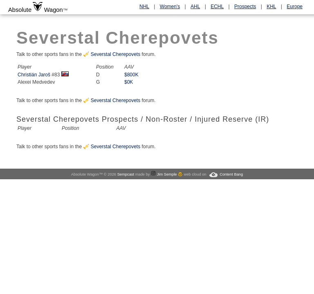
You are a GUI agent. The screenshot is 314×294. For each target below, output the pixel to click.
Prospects (245, 6)
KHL (271, 6)
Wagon (53, 10)
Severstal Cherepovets (115, 54)
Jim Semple (167, 174)
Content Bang (231, 174)
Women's (170, 6)
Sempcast (125, 174)
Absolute (19, 10)
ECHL (217, 6)
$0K (128, 82)
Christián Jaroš (34, 75)
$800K (131, 75)
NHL (144, 6)
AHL (195, 6)
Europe (295, 6)
